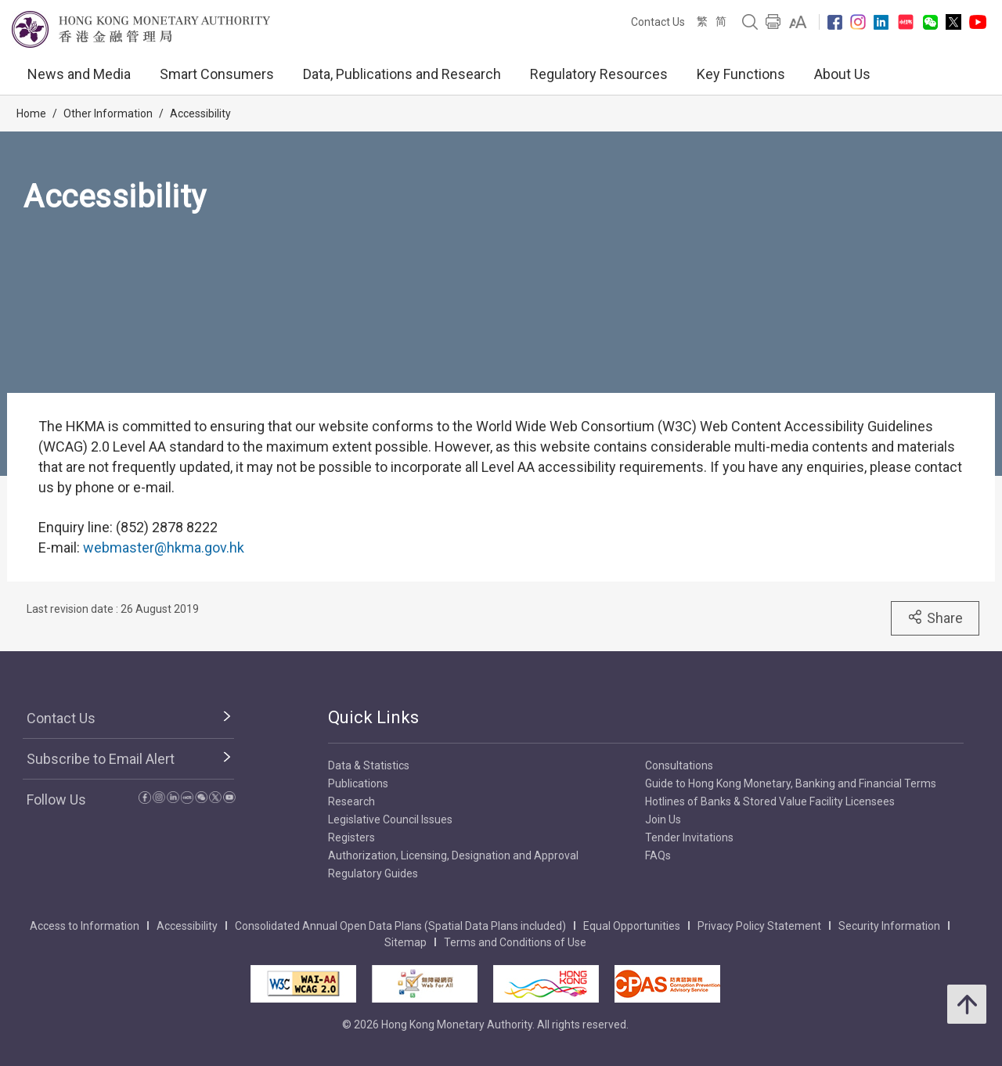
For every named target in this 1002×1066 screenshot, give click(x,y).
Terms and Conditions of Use (515, 942)
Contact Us (658, 22)
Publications (358, 783)
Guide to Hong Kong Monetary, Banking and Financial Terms (790, 783)
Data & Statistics (368, 765)
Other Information (108, 113)
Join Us (663, 819)
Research (351, 801)
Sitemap (405, 942)
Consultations (679, 765)
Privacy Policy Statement (759, 926)
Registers (351, 837)
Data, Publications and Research (402, 74)
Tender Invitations (689, 837)
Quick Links (373, 717)
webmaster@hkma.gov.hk (163, 547)
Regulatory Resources (599, 74)
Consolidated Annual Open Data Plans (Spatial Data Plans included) (400, 926)
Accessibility (200, 113)
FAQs (658, 855)
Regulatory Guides (373, 873)
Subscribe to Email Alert (101, 759)
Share (935, 617)
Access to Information (84, 926)
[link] (798, 22)
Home (31, 113)
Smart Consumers (217, 74)
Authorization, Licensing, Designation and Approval (453, 855)
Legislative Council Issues (390, 819)
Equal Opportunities (631, 926)
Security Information (889, 926)
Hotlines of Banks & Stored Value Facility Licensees (770, 801)
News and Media (79, 74)
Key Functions (741, 74)
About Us (842, 74)
